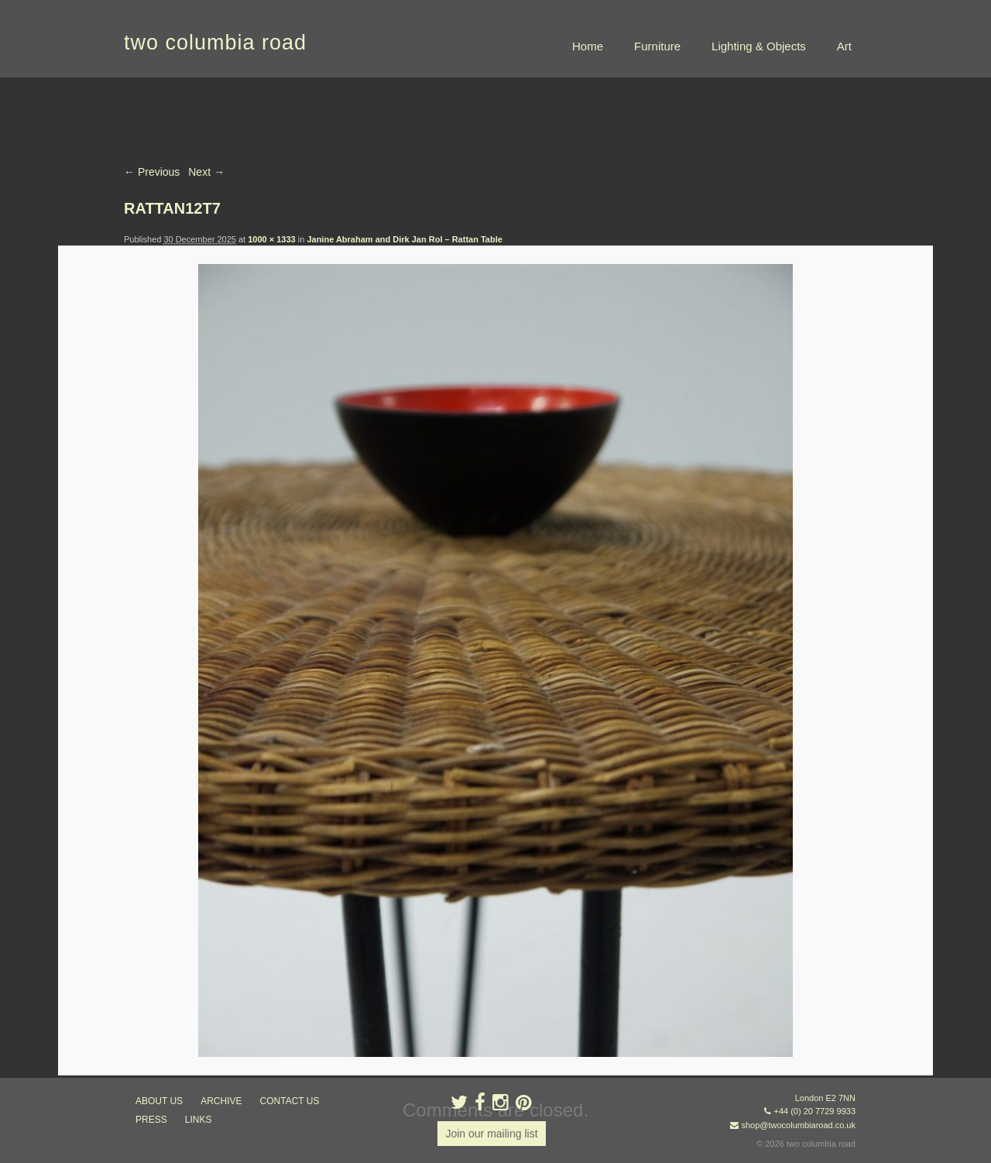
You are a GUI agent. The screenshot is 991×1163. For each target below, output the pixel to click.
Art (844, 46)
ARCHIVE (221, 1101)
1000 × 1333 (271, 239)
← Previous (152, 172)
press (151, 1119)
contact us (290, 1101)
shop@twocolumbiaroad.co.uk (798, 1125)
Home (587, 46)
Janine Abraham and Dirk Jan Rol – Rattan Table (404, 239)
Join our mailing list (491, 1133)
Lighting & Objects (759, 46)
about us (159, 1101)
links (198, 1119)
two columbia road (215, 42)
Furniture (657, 46)
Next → (206, 172)
